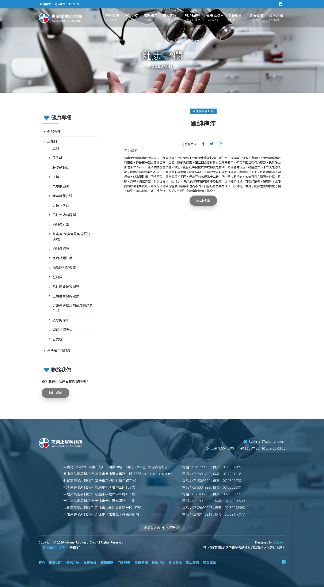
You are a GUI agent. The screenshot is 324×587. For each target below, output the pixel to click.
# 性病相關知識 (203, 111)
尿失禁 (57, 158)
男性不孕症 (60, 205)
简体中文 (59, 4)
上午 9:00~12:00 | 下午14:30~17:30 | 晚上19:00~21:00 (246, 448)
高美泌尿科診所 (54, 548)
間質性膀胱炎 (62, 329)
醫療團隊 (170, 18)
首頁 (42, 562)
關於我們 (112, 18)
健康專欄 (213, 18)
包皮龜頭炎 (60, 186)
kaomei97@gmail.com (265, 441)
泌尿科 (52, 141)
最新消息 (235, 18)
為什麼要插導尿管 (65, 286)
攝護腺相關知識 (64, 267)
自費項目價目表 (59, 350)
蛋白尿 (57, 277)
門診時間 (192, 18)
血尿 (55, 148)
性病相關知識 (62, 258)
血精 (55, 177)
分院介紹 (131, 18)
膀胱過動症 (60, 167)
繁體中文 (45, 4)
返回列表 (203, 200)
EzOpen (279, 542)
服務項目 (151, 18)
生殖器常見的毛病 (65, 296)
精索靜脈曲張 (62, 196)
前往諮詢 (55, 392)
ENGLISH (74, 4)
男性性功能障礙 (64, 215)
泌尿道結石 (60, 248)
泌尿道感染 (60, 224)
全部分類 (54, 131)
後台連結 (209, 562)
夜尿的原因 (60, 320)
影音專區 (257, 18)
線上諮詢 (276, 18)
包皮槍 (57, 339)
